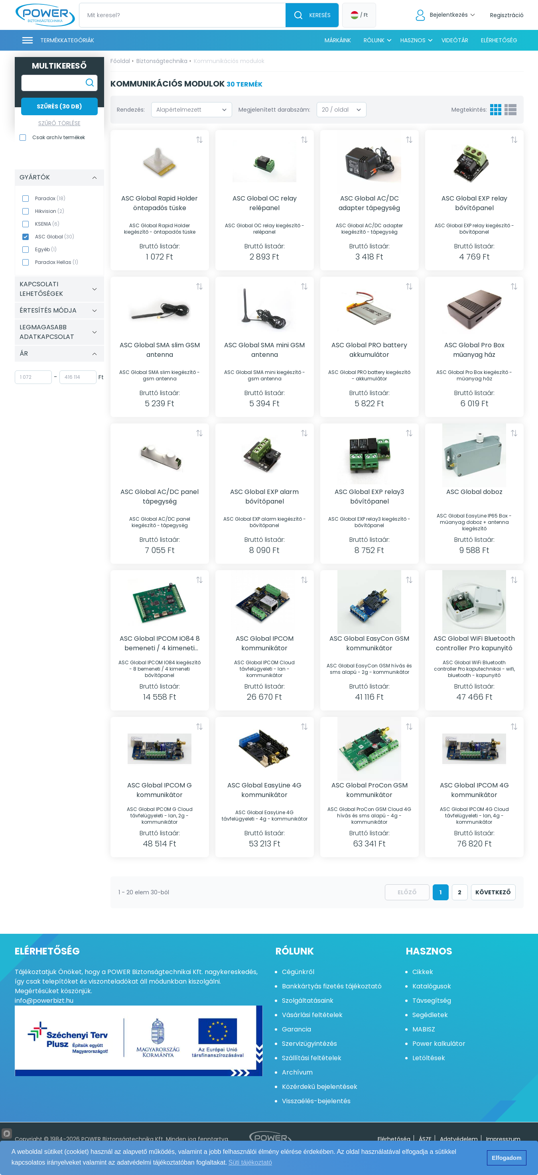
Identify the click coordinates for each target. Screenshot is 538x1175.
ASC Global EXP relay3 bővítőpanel (369, 496)
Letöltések (428, 1058)
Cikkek (422, 971)
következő (493, 892)
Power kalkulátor (438, 1043)
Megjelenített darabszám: (274, 110)
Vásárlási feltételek (312, 1015)
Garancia (296, 1029)
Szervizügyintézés (309, 1043)
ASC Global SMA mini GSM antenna (264, 349)
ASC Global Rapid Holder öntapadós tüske (159, 203)
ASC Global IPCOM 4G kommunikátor (474, 790)
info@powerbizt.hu (44, 1000)
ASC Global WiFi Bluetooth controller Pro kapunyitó (474, 643)
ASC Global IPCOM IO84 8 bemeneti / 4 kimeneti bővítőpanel (160, 643)
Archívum (297, 1072)
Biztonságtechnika (161, 61)
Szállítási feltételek (311, 1058)
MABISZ (423, 1029)
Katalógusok (431, 986)
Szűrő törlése (59, 123)
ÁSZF (425, 1139)
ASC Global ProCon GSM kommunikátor (369, 790)
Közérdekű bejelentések (319, 1086)
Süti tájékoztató (250, 1162)
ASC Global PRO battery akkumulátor (369, 349)
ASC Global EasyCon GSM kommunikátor (369, 643)
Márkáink (338, 40)
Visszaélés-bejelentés (316, 1101)
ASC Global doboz (474, 491)
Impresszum (503, 1139)
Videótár (454, 40)
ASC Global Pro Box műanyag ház (474, 349)
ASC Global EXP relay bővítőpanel (474, 203)
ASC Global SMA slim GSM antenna (160, 349)
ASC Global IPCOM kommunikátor (265, 643)
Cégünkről (298, 971)
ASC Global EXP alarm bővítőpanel (264, 496)
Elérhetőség (499, 40)
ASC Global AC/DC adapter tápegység (369, 203)
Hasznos (413, 40)
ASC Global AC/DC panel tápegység (159, 496)
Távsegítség (431, 1000)
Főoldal (120, 61)
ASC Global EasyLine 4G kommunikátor (264, 790)
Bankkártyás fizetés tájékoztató (332, 986)
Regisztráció (507, 15)
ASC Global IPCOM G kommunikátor (159, 790)
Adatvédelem (459, 1139)
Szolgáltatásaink (307, 1000)
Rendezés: (131, 110)
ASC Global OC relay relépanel (265, 203)
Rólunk (374, 40)
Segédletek (430, 1015)
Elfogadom (506, 1158)
